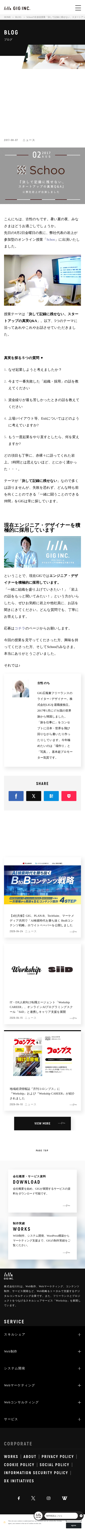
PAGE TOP (42, 1150)
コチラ (20, 628)
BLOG (18, 17)
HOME (7, 17)
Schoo (50, 239)
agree (72, 1526)
